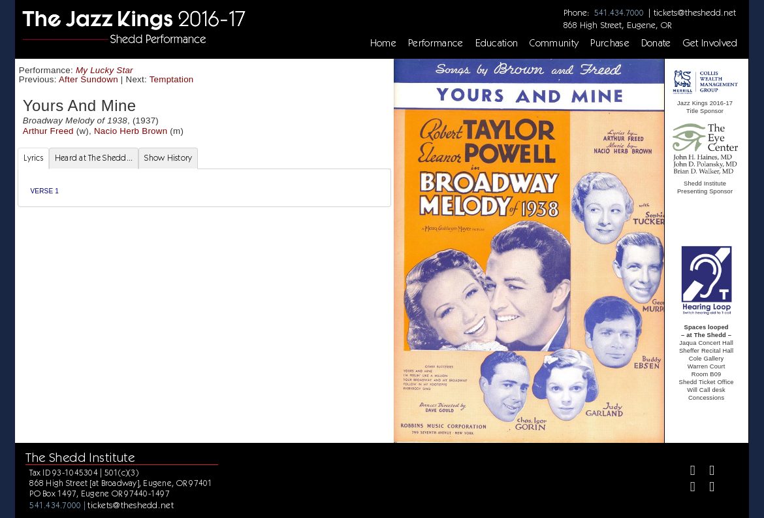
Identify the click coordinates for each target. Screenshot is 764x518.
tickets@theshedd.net (695, 12)
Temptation (172, 79)
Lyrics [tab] (33, 158)
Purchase (609, 43)
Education (496, 43)
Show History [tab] (168, 158)
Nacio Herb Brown (130, 131)
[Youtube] (706, 488)
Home (383, 43)
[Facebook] (687, 472)
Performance (436, 43)
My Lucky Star (104, 70)
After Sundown (88, 79)
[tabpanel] (204, 187)
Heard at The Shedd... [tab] (94, 158)
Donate (656, 43)
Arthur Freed (48, 131)
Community (554, 43)
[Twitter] (706, 472)
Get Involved (710, 43)
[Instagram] (687, 488)
